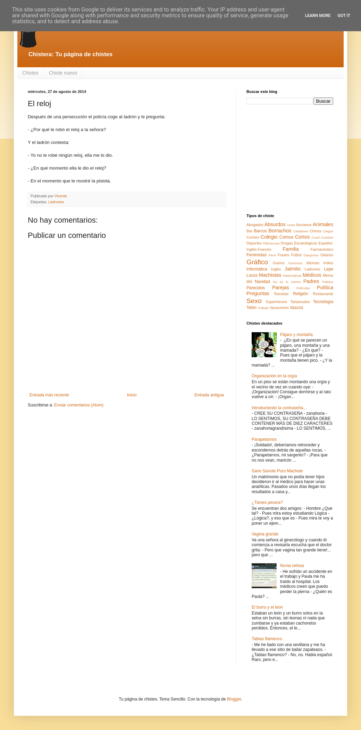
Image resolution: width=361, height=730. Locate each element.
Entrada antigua (209, 395)
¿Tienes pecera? (267, 502)
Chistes (30, 73)
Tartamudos (300, 302)
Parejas (280, 287)
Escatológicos (305, 243)
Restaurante (323, 294)
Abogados (254, 225)
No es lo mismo (287, 282)
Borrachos (280, 230)
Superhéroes (276, 302)
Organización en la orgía (274, 375)
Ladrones (56, 202)
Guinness (295, 263)
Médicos (312, 275)
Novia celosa (292, 565)
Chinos (315, 231)
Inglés (276, 269)
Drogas (287, 243)
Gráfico (257, 262)
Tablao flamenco (267, 638)
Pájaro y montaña (296, 334)
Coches (252, 237)
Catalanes (300, 231)
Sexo (254, 300)
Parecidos (255, 287)
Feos (272, 255)
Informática (256, 269)
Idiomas (312, 263)
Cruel (316, 237)
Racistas (281, 294)
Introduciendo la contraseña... (279, 407)
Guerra (279, 263)
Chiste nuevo (63, 73)
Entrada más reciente (49, 395)
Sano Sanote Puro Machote (277, 471)
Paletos (327, 282)
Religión (300, 293)
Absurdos (275, 224)
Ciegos (328, 231)
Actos (291, 225)
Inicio (132, 395)
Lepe (328, 269)
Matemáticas (292, 275)
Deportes (254, 243)
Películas (303, 288)
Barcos (260, 231)
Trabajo (263, 308)
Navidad (262, 281)
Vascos (296, 307)
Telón (251, 307)
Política (325, 287)
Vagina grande (265, 534)
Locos (252, 275)
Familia (291, 249)
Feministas (256, 254)
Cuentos (327, 237)
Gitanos (326, 255)
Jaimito (293, 269)
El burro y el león (267, 607)
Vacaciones (279, 308)
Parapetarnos (264, 439)
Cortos (302, 237)
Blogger (234, 699)
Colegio (269, 237)
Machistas (270, 275)
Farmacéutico (322, 249)
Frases (283, 255)
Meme (328, 275)
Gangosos (311, 255)
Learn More (318, 15)
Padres (311, 281)
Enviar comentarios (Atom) (78, 405)
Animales (323, 224)
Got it (343, 15)
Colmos (286, 237)
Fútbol (296, 255)
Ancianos (303, 225)
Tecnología (323, 301)
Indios (328, 263)
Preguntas (257, 293)
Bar (249, 231)
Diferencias (271, 243)
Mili (249, 282)
